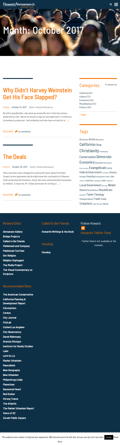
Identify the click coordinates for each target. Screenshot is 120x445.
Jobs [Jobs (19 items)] (112, 176)
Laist (5, 351)
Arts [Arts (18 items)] (81, 139)
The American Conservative (18, 294)
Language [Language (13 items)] (97, 181)
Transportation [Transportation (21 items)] (86, 198)
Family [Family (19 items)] (109, 168)
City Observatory (12, 332)
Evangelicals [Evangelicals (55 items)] (97, 167)
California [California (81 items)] (87, 144)
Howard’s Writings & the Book (58, 231)
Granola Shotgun (12, 341)
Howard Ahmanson (44, 107)
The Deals (14, 156)
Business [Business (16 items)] (100, 139)
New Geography (11, 370)
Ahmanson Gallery (13, 231)
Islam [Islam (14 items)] (108, 176)
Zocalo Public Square (14, 417)
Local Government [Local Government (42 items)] (90, 185)
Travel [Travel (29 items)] (96, 198)
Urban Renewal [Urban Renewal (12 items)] (97, 204)
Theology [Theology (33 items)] (99, 194)
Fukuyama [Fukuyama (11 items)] (105, 173)
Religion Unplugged (13, 260)
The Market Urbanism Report (18, 408)
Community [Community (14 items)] (103, 151)
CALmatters (9, 308)
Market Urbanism (12, 360)
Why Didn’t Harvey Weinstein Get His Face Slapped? (37, 93)
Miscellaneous (85, 103)
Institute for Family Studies (18, 346)
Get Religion (9, 255)
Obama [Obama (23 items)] (82, 189)
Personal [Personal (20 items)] (90, 190)
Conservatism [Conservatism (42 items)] (87, 157)
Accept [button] (109, 437)
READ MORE (8, 131)
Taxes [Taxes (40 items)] (90, 194)
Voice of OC (9, 413)
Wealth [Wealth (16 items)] (106, 204)
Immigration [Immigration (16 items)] (100, 176)
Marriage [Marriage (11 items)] (105, 186)
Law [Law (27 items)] (103, 180)
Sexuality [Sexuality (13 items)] (82, 195)
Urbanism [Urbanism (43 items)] (85, 203)
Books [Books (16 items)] (85, 139)
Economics (84, 100)
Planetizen (8, 384)
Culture (6, 107)
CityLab (7, 322)
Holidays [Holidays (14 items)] (82, 176)
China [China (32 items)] (98, 144)
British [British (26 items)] (92, 139)
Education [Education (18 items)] (99, 162)
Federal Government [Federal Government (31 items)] (90, 172)
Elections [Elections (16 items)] (108, 162)
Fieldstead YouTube (13, 250)
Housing (46, 252)
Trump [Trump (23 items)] (103, 198)
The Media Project (13, 265)
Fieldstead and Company (16, 246)
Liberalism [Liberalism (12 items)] (109, 181)
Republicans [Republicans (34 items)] (105, 189)
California (83, 92)
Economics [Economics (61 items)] (87, 162)
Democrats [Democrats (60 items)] (104, 156)
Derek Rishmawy (12, 336)
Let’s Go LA (9, 355)
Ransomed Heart (12, 389)
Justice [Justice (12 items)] (82, 181)
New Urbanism (10, 375)
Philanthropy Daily (13, 379)
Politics (6, 166)
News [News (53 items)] (112, 185)
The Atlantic (10, 403)
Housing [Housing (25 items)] (90, 176)
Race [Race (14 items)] (96, 190)
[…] (67, 120)
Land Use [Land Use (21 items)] (89, 180)
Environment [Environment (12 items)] (84, 168)
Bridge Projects (11, 236)
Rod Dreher (9, 394)
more (82, 114)
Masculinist (9, 365)
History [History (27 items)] (113, 172)
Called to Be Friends (14, 241)
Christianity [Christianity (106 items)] (89, 150)
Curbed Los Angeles (13, 327)
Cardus (7, 312)
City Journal (9, 317)
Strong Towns (10, 398)
